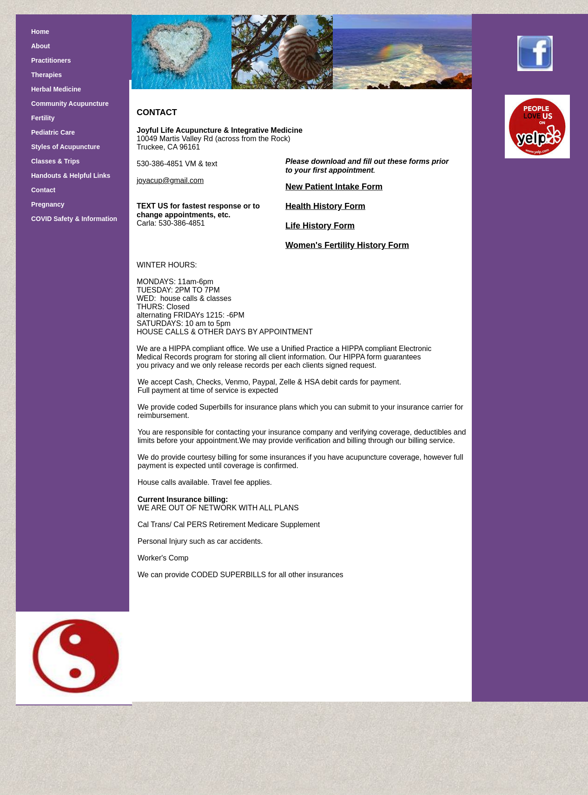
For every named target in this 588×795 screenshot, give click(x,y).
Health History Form (325, 206)
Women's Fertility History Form (347, 245)
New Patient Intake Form (334, 186)
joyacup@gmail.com (170, 180)
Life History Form (320, 225)
